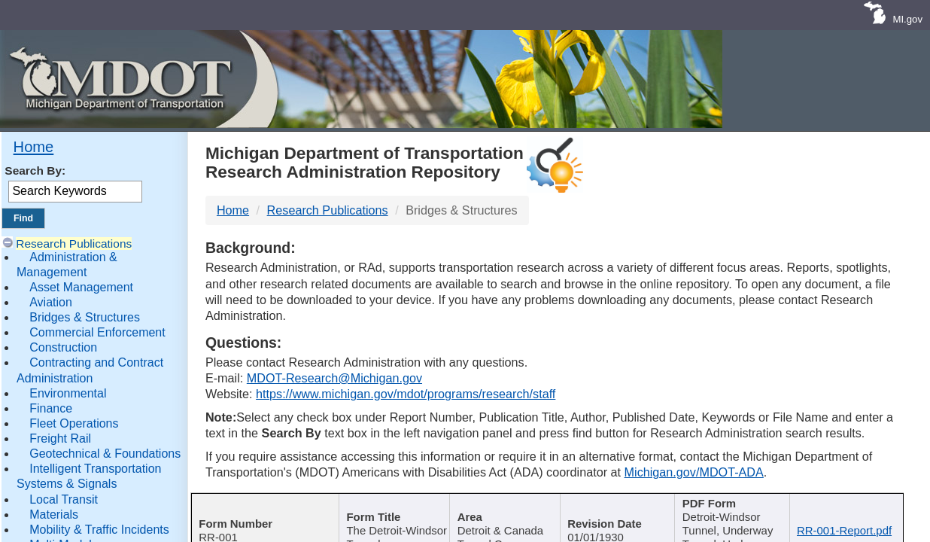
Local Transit (63, 499)
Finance (50, 408)
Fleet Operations (73, 423)
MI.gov (907, 19)
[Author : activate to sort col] (506, 514)
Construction (63, 347)
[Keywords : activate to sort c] (736, 514)
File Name (844, 504)
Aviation (50, 302)
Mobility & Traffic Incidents (99, 529)
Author (500, 504)
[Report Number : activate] (261, 514)
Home (34, 147)
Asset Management (81, 287)
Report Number (256, 504)
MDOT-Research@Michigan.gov (334, 378)
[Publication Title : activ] (389, 514)
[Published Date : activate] (621, 514)
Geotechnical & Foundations (105, 453)
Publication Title (385, 504)
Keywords (731, 504)
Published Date (615, 504)
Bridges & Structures (84, 317)
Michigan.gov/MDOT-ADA (694, 472)
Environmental (67, 393)
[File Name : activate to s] (849, 514)
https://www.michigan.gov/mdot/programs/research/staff (405, 393)
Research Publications (74, 243)
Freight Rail (60, 438)
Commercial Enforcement (97, 332)
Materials (53, 514)
